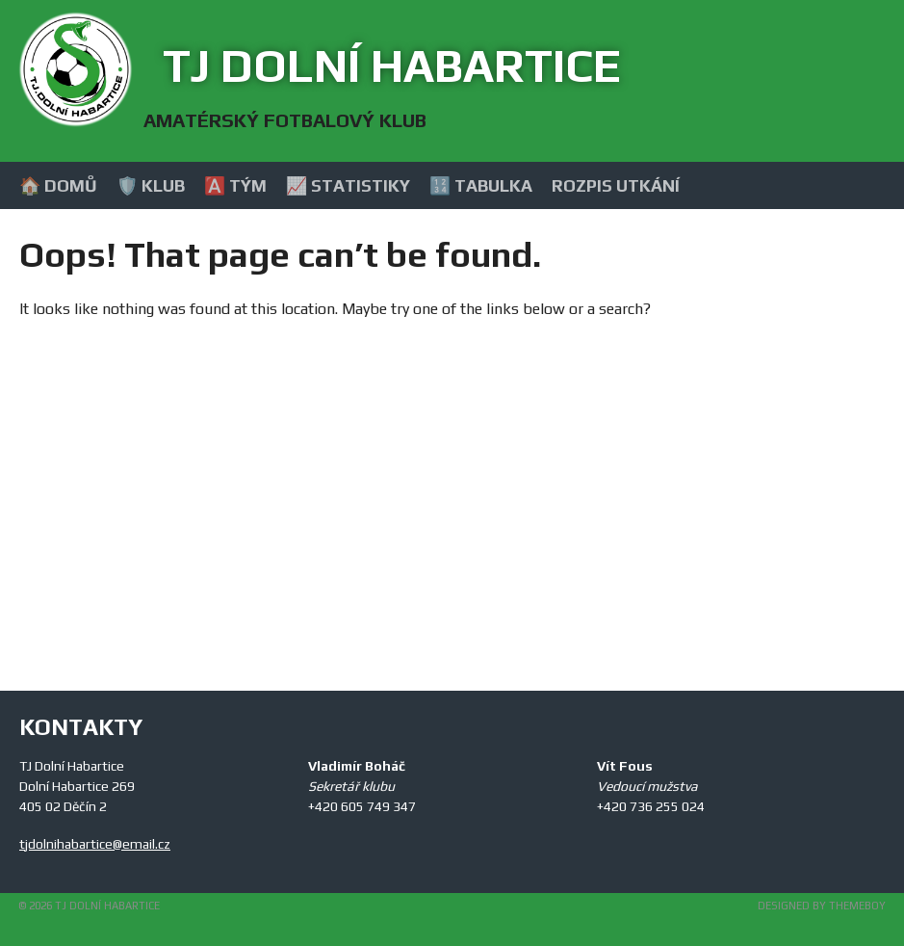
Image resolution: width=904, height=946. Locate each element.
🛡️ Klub (150, 185)
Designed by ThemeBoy (822, 905)
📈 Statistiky (348, 185)
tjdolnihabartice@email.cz (94, 844)
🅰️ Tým (235, 185)
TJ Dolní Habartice (392, 65)
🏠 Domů (58, 185)
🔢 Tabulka (480, 185)
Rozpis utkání (616, 185)
